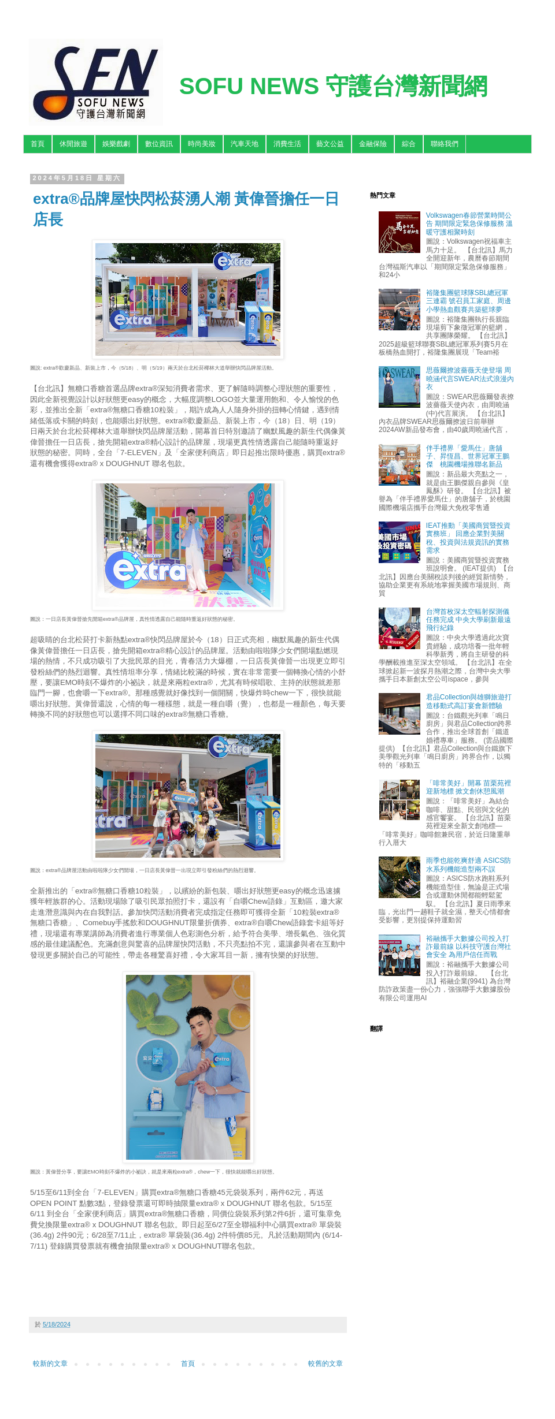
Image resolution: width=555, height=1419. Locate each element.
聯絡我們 (444, 144)
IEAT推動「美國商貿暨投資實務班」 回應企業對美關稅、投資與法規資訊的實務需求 (468, 538)
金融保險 (373, 144)
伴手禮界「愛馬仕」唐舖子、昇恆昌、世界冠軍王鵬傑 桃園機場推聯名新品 (467, 456)
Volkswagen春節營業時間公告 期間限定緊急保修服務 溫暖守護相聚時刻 (469, 223)
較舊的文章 (325, 1364)
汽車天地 (244, 144)
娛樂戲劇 (116, 144)
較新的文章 (50, 1364)
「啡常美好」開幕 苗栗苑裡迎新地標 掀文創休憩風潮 (468, 787)
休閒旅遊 (73, 144)
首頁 (38, 144)
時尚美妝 (202, 144)
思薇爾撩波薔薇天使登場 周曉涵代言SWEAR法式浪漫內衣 (470, 378)
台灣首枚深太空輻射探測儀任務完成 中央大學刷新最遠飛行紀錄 (468, 620)
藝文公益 (330, 144)
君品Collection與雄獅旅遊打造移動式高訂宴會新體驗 (469, 701)
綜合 (409, 144)
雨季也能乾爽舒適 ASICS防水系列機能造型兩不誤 (468, 864)
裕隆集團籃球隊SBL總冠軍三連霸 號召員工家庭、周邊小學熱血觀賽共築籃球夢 (468, 301)
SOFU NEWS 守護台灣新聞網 (333, 86)
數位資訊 (159, 144)
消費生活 (287, 144)
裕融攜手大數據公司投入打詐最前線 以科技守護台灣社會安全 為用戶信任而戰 (468, 946)
